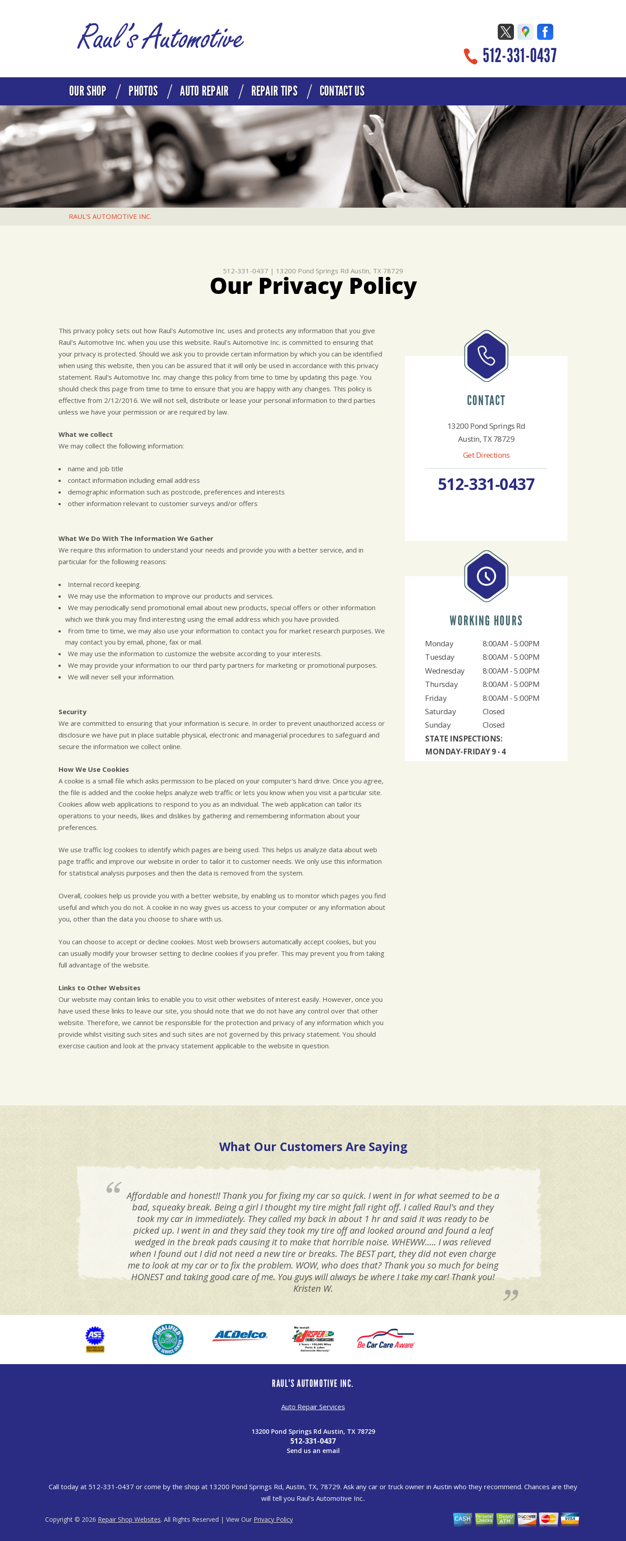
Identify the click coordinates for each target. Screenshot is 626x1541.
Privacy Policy (273, 1519)
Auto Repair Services (313, 1406)
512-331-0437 (520, 55)
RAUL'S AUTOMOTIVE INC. (110, 216)
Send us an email (313, 1450)
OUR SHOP (87, 91)
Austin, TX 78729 (377, 270)
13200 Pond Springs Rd (312, 270)
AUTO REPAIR (204, 91)
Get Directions (486, 455)
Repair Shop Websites (129, 1519)
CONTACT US (342, 91)
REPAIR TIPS (274, 91)
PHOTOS (143, 91)
